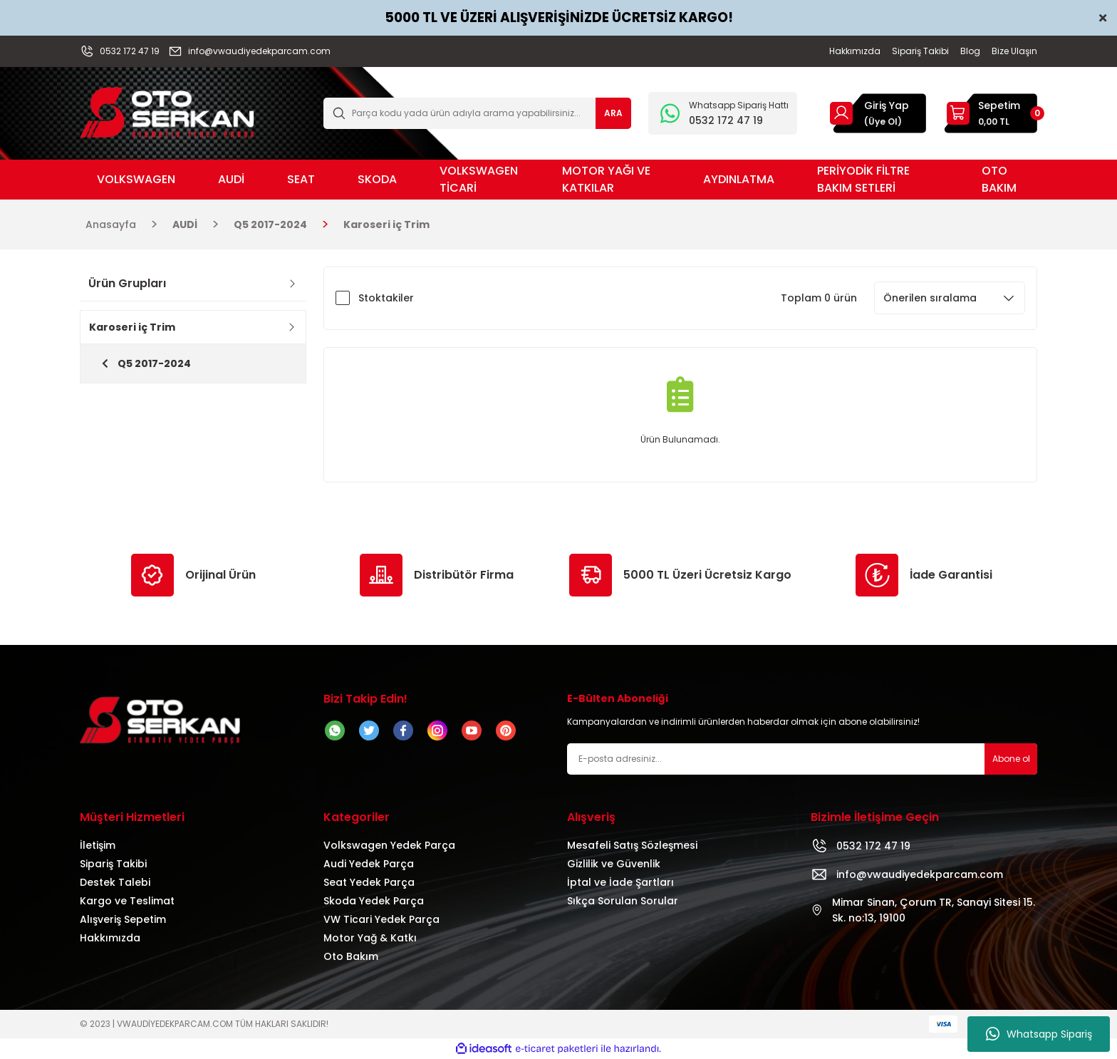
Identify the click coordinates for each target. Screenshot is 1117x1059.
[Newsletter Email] (802, 759)
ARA (613, 113)
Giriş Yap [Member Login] (886, 105)
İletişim (97, 845)
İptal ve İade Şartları (620, 882)
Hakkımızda (110, 938)
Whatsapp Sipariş (1039, 1034)
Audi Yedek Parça (368, 864)
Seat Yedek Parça (369, 882)
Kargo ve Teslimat (127, 901)
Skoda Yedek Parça (373, 901)
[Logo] (167, 112)
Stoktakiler (386, 298)
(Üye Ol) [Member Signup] (883, 121)
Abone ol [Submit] (1011, 759)
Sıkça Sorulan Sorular (622, 901)
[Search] (477, 113)
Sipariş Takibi (113, 864)
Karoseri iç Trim (386, 224)
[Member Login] (841, 113)
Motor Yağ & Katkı (370, 938)
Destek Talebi (115, 882)
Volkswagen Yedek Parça (389, 845)
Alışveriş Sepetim (123, 919)
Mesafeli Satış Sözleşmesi (632, 845)
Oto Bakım (350, 956)
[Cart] (990, 113)
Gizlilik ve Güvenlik (613, 864)
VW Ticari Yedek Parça (381, 919)
